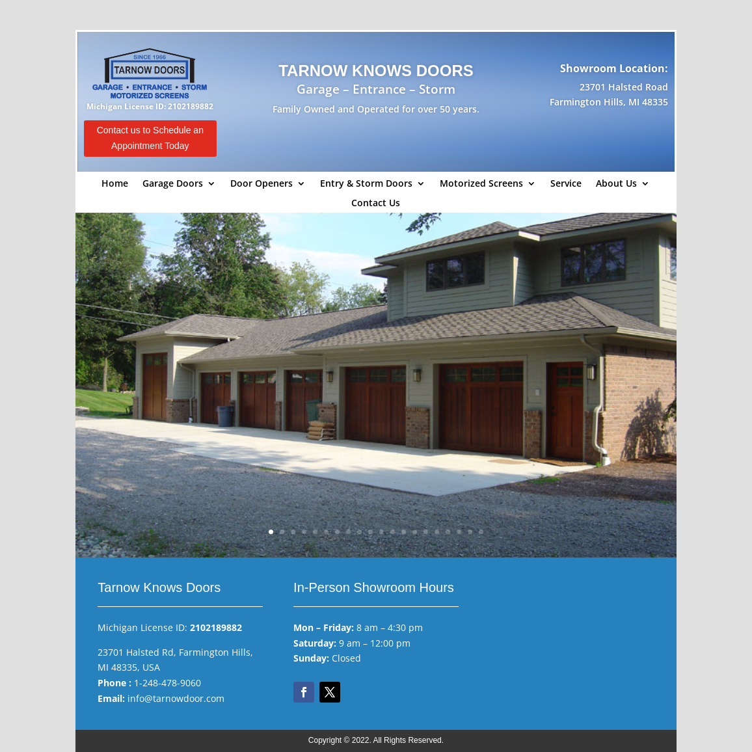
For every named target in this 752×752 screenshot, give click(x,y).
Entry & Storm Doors (366, 184)
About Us (616, 184)
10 (370, 532)
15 (425, 532)
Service (566, 184)
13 (403, 532)
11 (381, 532)
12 (392, 532)
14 (414, 532)
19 (470, 532)
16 (437, 532)
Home (114, 184)
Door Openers (261, 184)
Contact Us (375, 203)
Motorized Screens (481, 184)
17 (448, 532)
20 (481, 532)
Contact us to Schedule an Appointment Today (150, 138)
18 (459, 532)
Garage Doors (172, 184)
